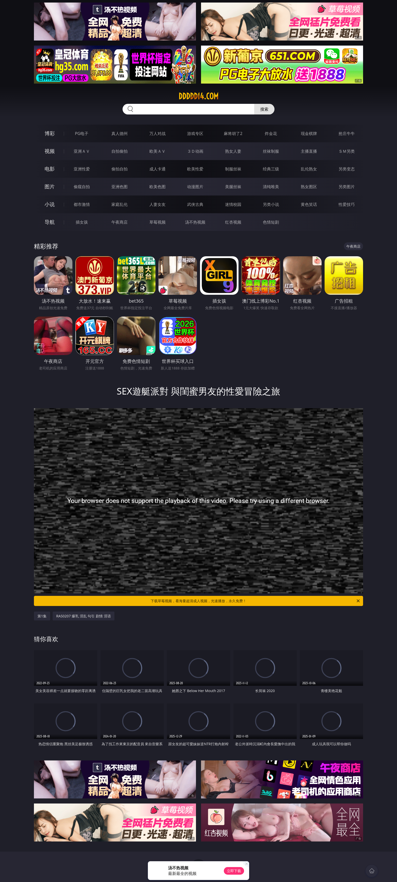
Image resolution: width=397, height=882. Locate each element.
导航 (50, 222)
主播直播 (309, 151)
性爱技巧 (347, 204)
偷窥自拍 (82, 186)
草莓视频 (157, 222)
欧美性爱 (195, 169)
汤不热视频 (195, 222)
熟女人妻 (233, 151)
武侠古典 (195, 204)
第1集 (42, 616)
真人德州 (119, 133)
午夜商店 (119, 222)
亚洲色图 (119, 186)
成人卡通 (157, 169)
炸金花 (271, 133)
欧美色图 (157, 186)
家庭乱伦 (119, 204)
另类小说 (271, 204)
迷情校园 (233, 204)
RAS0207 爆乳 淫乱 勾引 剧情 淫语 (83, 616)
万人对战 (157, 133)
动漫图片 (195, 186)
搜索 (264, 109)
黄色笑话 (309, 204)
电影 (50, 168)
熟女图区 (309, 186)
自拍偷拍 (119, 151)
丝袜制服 (271, 151)
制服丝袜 (233, 169)
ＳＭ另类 (347, 151)
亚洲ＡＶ (82, 151)
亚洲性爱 (82, 169)
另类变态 (347, 169)
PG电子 (81, 133)
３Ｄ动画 (195, 151)
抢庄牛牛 (347, 133)
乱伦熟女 (309, 169)
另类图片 (347, 186)
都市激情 (82, 204)
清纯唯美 (271, 186)
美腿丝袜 (233, 186)
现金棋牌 (309, 133)
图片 (50, 186)
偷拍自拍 (119, 169)
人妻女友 (157, 204)
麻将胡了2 (233, 133)
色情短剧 (271, 222)
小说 (50, 204)
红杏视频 (233, 222)
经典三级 (271, 169)
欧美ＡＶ (157, 151)
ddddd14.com (198, 96)
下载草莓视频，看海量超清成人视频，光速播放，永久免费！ (256, 601)
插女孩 (82, 222)
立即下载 (234, 870)
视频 (50, 151)
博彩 (50, 133)
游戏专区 (195, 133)
